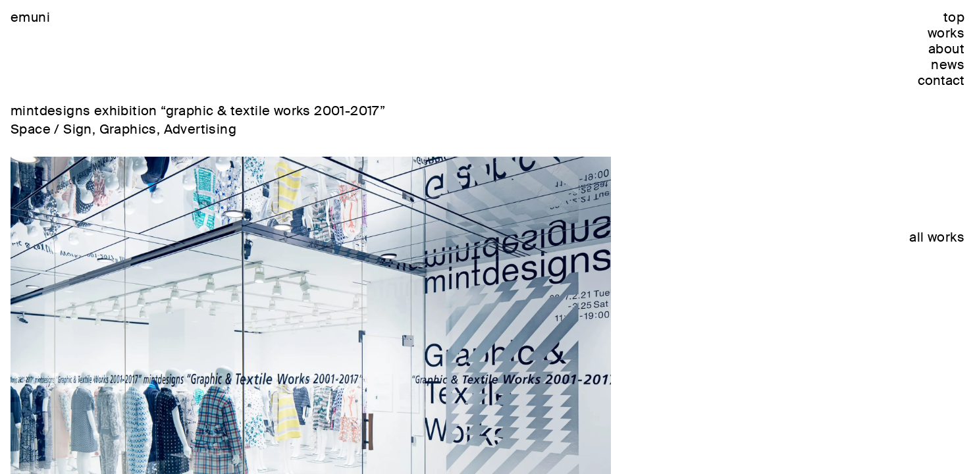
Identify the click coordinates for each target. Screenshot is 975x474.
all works (936, 237)
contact (941, 80)
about (946, 48)
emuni (30, 17)
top (953, 17)
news (947, 64)
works (946, 32)
